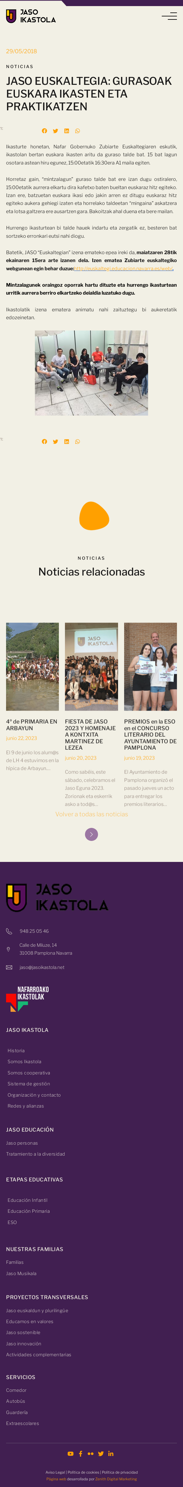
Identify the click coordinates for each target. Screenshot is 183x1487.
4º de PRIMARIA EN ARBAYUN (31, 807)
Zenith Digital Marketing (116, 1479)
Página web (56, 1479)
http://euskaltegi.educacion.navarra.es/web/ (123, 268)
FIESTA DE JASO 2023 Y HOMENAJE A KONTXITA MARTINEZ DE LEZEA (90, 817)
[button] (169, 16)
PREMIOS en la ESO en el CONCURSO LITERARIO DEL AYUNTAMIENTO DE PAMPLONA (150, 817)
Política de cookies (83, 1472)
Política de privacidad (120, 1472)
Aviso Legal (55, 1472)
